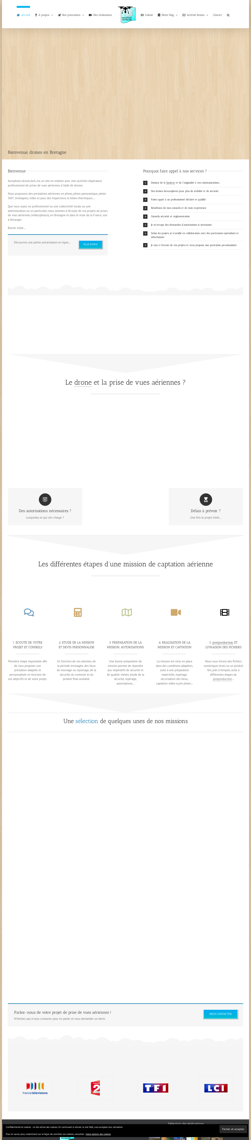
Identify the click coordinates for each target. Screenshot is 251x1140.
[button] (228, 14)
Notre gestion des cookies (98, 1134)
